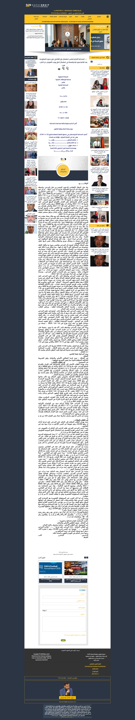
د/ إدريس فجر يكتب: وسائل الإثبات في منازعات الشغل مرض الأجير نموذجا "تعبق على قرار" (99, 251)
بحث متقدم (100, 64)
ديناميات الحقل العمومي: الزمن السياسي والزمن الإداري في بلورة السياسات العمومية (31, 164)
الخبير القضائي (31, 213)
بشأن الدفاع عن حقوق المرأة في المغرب (100, 30)
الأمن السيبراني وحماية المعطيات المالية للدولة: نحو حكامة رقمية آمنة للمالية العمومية (34, 30)
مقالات (82, 16)
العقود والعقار (53, 16)
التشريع (99, 16)
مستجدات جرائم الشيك (31, 224)
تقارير (70, 16)
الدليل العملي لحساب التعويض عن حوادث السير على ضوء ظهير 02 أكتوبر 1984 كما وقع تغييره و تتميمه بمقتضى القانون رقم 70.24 (99, 111)
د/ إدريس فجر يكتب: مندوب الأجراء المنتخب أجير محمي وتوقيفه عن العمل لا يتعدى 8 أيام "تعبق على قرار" (99, 231)
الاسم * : (83, 594)
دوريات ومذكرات (63, 16)
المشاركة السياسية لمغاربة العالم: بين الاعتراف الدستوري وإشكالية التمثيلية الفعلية (35, 37)
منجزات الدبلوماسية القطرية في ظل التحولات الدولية (100, 151)
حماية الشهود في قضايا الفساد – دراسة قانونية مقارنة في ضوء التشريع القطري (100, 190)
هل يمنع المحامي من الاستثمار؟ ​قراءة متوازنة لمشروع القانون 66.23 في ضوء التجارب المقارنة (31, 199)
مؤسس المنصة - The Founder (67, 678)
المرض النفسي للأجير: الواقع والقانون (100, 92)
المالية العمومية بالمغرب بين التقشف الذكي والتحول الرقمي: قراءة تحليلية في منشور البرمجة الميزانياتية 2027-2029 (31, 181)
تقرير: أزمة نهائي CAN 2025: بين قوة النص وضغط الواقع (76, 580)
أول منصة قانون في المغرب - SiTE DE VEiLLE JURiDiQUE (67, 13)
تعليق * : (83, 614)
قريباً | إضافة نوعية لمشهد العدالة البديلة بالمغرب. (67, 49)
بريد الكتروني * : (81, 600)
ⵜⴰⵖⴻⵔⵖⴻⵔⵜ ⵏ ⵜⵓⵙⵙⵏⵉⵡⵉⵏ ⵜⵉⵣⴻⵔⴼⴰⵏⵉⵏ (67, 10)
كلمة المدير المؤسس (100, 26)
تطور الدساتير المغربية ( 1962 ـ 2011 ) (99, 208)
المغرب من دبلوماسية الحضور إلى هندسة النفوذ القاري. (31, 129)
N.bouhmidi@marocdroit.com (67, 701)
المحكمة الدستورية (39, 33)
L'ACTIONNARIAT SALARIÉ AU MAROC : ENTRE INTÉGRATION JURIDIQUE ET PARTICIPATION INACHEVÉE (31, 63)
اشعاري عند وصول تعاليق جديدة (76, 635)
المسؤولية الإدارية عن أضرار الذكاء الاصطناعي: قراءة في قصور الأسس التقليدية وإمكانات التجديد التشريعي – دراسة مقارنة (99, 73)
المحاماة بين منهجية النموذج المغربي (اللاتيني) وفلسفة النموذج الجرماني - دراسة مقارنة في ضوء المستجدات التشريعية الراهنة (100, 170)
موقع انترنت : (82, 607)
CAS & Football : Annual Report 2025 (50, 580)
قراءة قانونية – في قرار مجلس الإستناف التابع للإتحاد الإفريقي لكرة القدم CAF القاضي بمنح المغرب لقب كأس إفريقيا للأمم (31, 145)
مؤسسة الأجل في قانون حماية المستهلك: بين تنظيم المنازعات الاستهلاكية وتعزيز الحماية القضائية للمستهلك (100, 132)
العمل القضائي (89, 17)
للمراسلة (45, 16)
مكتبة (76, 16)
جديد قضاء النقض (36, 17)
